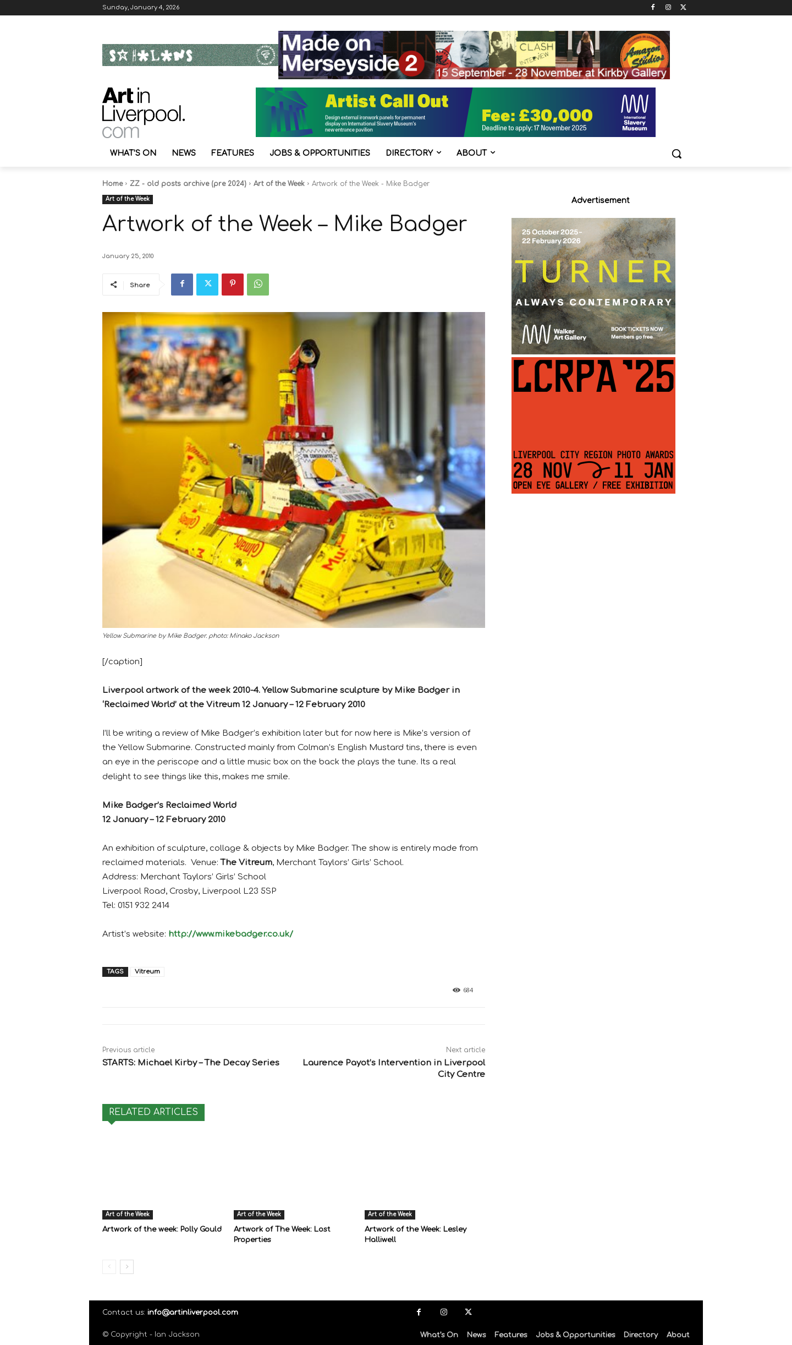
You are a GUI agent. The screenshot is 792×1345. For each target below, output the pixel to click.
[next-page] (127, 1266)
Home (112, 184)
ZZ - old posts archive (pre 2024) (188, 184)
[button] (676, 153)
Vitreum (147, 971)
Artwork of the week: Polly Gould (162, 1229)
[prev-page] (109, 1266)
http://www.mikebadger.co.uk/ (230, 934)
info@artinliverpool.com (192, 1312)
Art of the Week (279, 184)
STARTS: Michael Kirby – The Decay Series (190, 1063)
